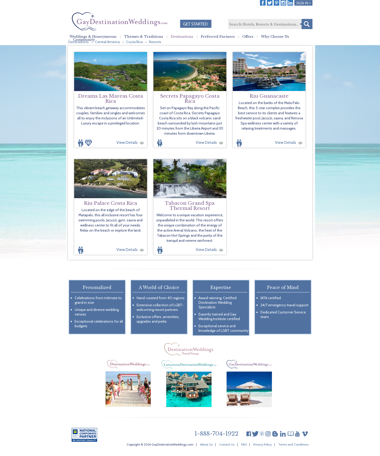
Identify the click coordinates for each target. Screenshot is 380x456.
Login (303, 3)
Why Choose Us (275, 36)
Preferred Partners (218, 36)
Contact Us (226, 444)
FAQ (244, 444)
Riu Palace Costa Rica (110, 203)
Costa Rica (134, 42)
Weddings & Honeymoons (93, 36)
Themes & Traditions (143, 36)
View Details (127, 142)
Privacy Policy (262, 444)
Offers (247, 36)
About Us (206, 444)
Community (84, 39)
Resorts (155, 42)
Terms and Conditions (293, 444)
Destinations (182, 36)
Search (306, 24)
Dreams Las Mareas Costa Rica (110, 98)
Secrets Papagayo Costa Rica (189, 98)
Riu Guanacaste (269, 96)
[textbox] (270, 24)
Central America (107, 42)
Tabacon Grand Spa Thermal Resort (190, 205)
